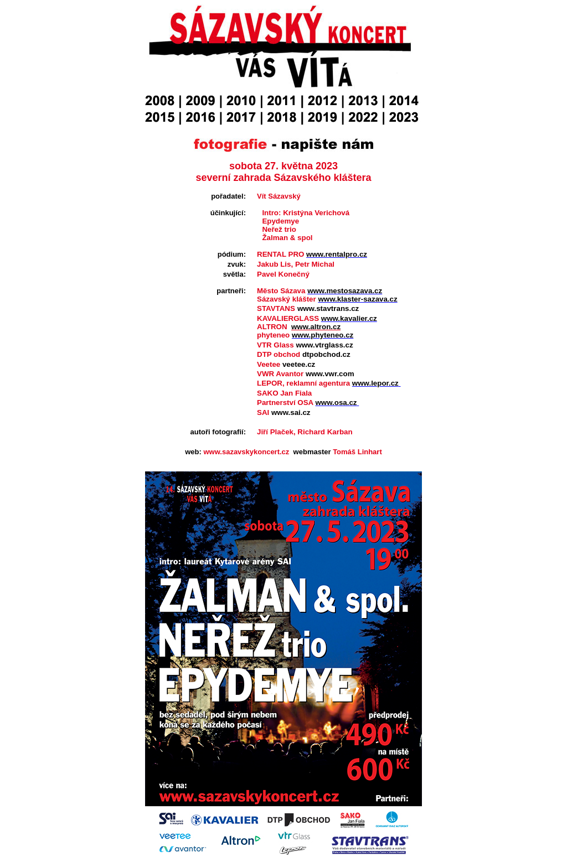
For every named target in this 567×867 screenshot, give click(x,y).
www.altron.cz (316, 327)
